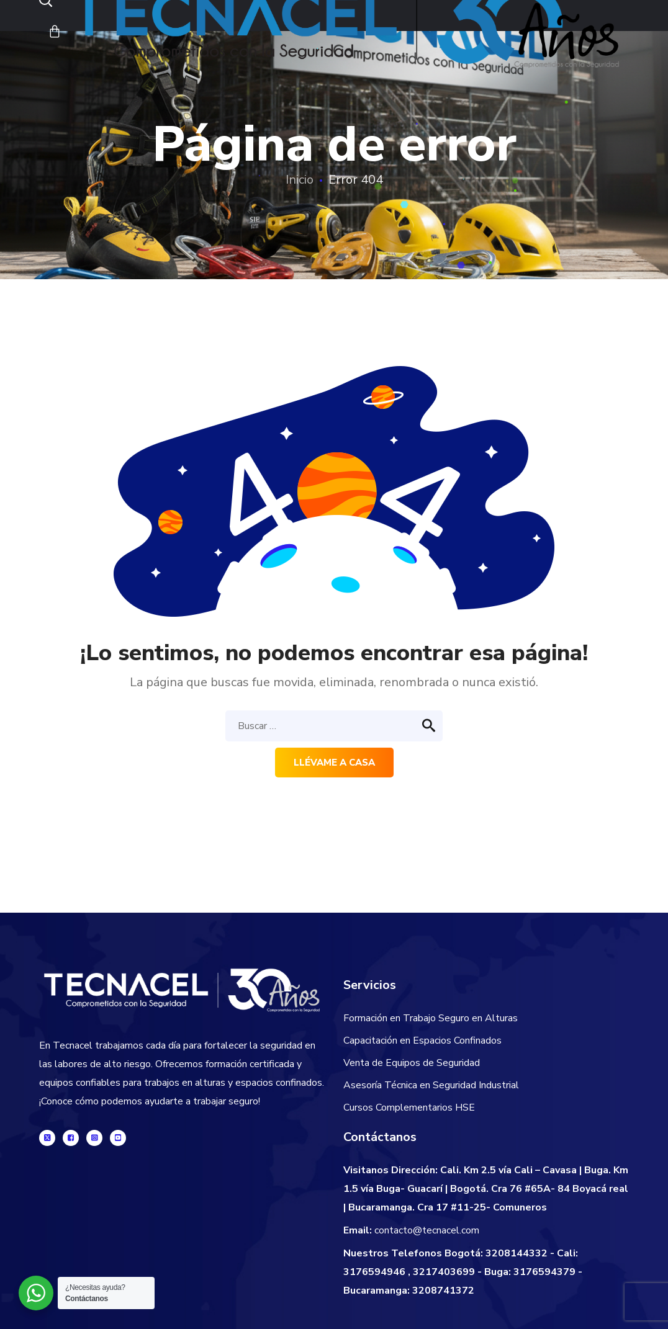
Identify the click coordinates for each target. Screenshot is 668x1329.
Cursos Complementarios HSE (409, 1107)
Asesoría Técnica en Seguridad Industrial (431, 1085)
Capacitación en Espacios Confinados (422, 1040)
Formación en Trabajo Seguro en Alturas (430, 1018)
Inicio (300, 179)
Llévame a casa (334, 762)
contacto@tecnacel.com (426, 1230)
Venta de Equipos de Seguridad (411, 1063)
